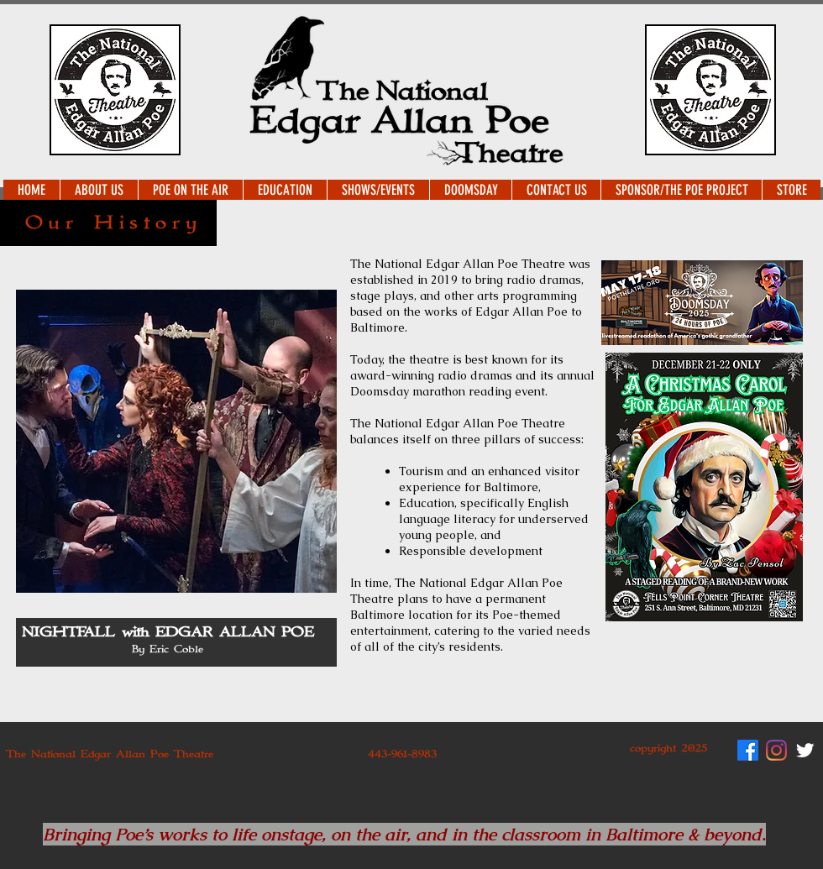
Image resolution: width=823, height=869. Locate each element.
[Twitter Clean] (804, 750)
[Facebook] (747, 750)
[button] (99, 190)
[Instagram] (776, 750)
